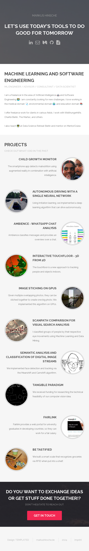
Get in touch (44, 515)
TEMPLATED (22, 540)
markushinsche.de (45, 540)
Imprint (78, 540)
